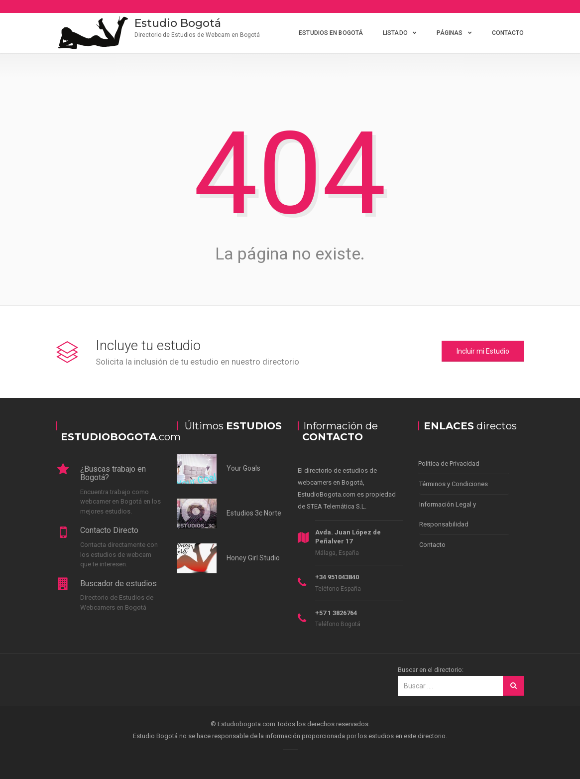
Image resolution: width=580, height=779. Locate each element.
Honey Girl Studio (253, 558)
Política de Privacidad (448, 463)
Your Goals (243, 468)
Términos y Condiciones (453, 484)
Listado (395, 32)
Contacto (508, 32)
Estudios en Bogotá (331, 32)
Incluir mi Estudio (483, 351)
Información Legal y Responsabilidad (447, 514)
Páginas (450, 32)
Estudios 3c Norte (254, 513)
